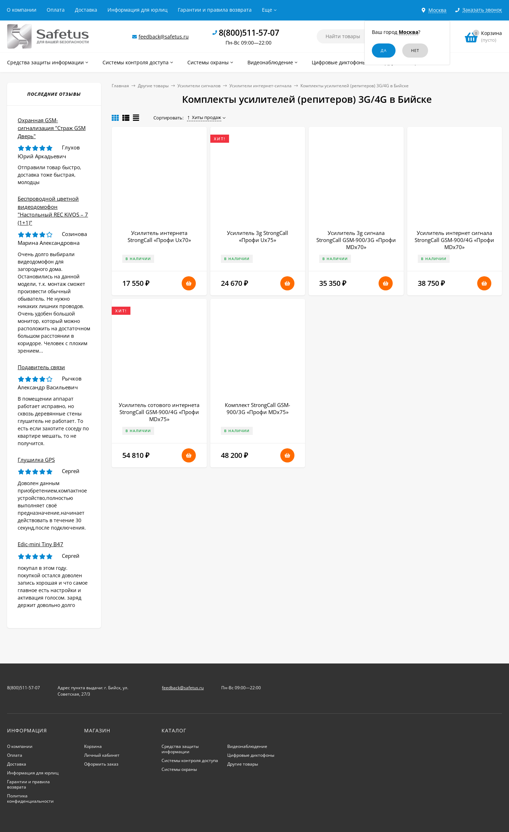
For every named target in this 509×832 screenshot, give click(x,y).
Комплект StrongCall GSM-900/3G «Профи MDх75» (257, 408)
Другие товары (153, 86)
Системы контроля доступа (190, 760)
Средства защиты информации (180, 749)
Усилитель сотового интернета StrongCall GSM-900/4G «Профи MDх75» (159, 412)
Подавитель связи (41, 367)
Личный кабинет (101, 755)
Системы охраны (179, 769)
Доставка (86, 9)
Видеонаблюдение (247, 746)
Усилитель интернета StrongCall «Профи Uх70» (159, 236)
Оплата (56, 9)
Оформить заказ (101, 764)
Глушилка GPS (36, 459)
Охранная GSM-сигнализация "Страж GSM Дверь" (52, 128)
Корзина (93, 746)
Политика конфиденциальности (30, 798)
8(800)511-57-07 (249, 32)
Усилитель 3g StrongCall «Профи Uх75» (257, 236)
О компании (21, 9)
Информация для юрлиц (137, 9)
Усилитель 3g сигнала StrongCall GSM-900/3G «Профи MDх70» (356, 239)
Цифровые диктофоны (250, 755)
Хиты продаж (204, 117)
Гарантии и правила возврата (215, 9)
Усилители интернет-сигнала (260, 86)
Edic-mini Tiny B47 (40, 544)
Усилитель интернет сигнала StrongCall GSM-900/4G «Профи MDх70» (454, 239)
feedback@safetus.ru (164, 36)
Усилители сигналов (199, 86)
